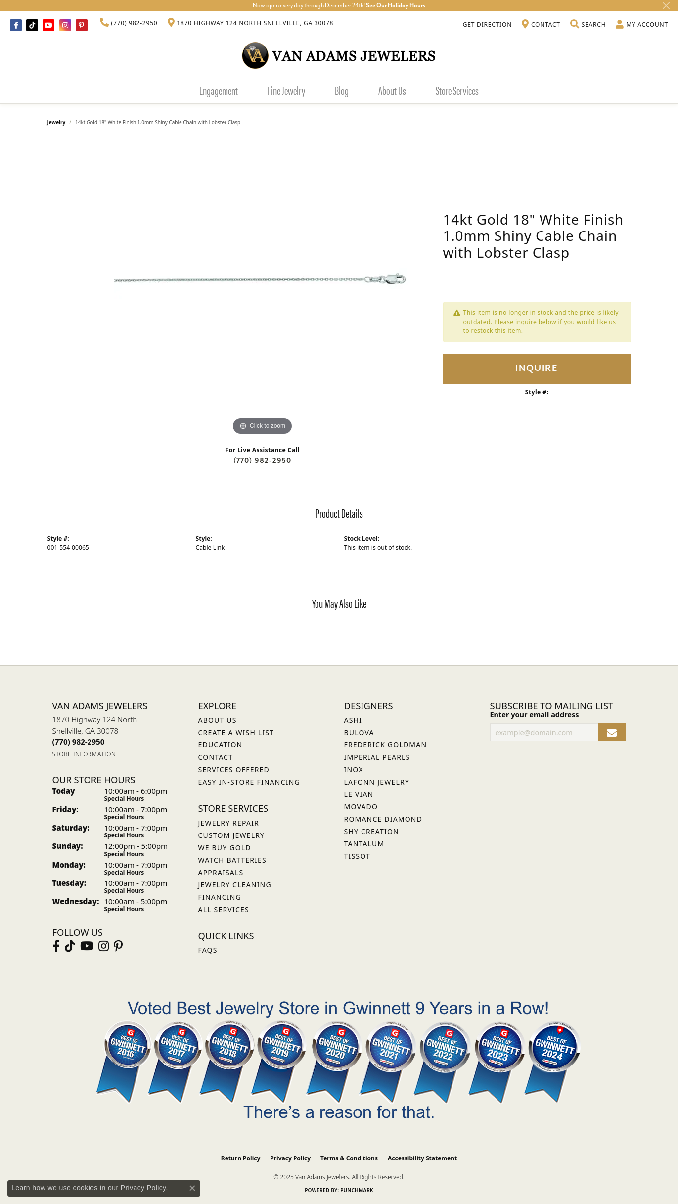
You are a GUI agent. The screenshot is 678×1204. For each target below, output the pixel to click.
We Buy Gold (224, 847)
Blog (342, 90)
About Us (392, 90)
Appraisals (221, 872)
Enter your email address (534, 714)
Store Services (457, 90)
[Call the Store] (78, 742)
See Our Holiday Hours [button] (395, 5)
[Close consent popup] (192, 1188)
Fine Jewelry (286, 90)
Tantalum (364, 843)
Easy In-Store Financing (249, 782)
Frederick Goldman (385, 744)
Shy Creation (371, 831)
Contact (215, 757)
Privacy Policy (290, 1158)
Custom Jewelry (231, 835)
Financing (219, 897)
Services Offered (234, 769)
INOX (353, 769)
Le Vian (359, 794)
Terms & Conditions (349, 1158)
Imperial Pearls (377, 757)
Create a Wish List (236, 732)
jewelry (56, 122)
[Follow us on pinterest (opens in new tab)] (82, 25)
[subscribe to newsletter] (612, 732)
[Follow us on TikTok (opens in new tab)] (32, 25)
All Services (223, 909)
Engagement (218, 90)
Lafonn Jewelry (377, 782)
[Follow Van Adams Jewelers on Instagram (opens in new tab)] (65, 25)
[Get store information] (84, 754)
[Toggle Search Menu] (588, 24)
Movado (361, 806)
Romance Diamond (383, 819)
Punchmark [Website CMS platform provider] (356, 1190)
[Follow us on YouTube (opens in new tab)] (48, 25)
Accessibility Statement (422, 1158)
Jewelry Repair (228, 823)
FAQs (208, 950)
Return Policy (241, 1158)
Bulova (359, 732)
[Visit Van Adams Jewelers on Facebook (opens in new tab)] (16, 25)
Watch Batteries (232, 860)
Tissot (357, 856)
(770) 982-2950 (262, 460)
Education (220, 744)
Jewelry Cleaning (234, 884)
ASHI (353, 720)
